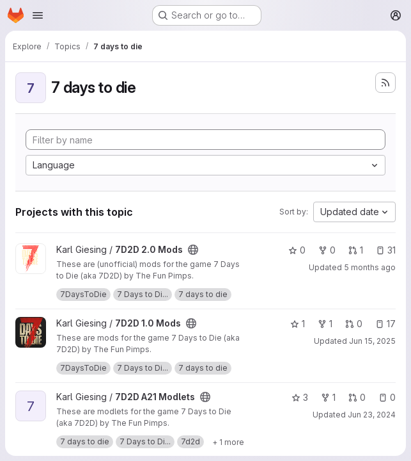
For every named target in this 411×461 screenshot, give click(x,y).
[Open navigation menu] (37, 15)
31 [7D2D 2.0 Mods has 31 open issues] (386, 250)
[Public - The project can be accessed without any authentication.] (193, 250)
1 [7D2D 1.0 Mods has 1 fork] (325, 323)
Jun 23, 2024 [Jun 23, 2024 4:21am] (372, 414)
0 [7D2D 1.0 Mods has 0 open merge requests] (353, 323)
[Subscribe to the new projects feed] (385, 82)
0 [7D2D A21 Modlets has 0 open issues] (387, 397)
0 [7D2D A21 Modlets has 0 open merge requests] (357, 397)
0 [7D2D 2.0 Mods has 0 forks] (327, 250)
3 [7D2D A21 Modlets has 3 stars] (299, 397)
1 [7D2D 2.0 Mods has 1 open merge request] (355, 250)
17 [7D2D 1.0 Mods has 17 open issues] (385, 323)
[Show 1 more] (228, 441)
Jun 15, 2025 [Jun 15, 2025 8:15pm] (372, 341)
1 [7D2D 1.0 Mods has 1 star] (297, 323)
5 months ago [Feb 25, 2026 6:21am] (370, 267)
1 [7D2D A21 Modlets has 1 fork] (328, 397)
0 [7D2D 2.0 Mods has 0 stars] (297, 250)
